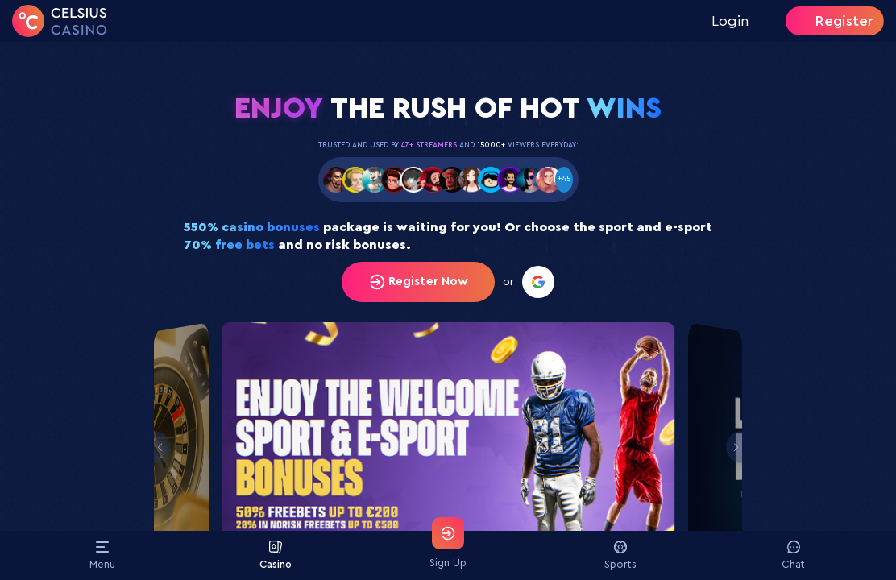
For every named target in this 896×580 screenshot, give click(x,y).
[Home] (59, 21)
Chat (793, 555)
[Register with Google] (538, 282)
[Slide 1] (448, 448)
